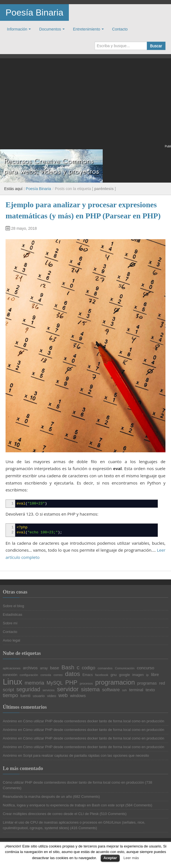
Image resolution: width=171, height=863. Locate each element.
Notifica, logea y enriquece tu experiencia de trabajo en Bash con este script (63, 805)
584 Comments (139, 805)
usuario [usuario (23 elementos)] (39, 696)
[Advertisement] (85, 105)
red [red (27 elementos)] (162, 683)
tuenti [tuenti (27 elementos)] (26, 696)
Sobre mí (10, 623)
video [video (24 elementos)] (51, 696)
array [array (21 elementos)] (44, 668)
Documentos (50, 29)
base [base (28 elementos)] (54, 668)
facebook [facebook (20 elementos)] (101, 675)
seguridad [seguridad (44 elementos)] (28, 689)
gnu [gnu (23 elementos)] (113, 675)
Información (17, 29)
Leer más (131, 858)
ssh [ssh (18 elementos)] (124, 690)
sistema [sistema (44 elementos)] (90, 689)
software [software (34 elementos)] (111, 690)
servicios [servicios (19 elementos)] (48, 690)
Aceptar (110, 858)
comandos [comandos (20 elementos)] (105, 668)
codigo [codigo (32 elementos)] (88, 667)
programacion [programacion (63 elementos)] (115, 682)
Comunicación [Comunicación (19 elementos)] (125, 668)
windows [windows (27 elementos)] (78, 696)
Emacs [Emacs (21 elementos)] (87, 675)
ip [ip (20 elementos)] (147, 675)
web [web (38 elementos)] (63, 695)
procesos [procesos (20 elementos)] (86, 683)
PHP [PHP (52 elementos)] (71, 682)
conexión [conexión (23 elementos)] (10, 675)
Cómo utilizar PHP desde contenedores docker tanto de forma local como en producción (93, 721)
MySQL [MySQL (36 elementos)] (55, 683)
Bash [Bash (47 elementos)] (68, 667)
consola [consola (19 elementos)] (46, 675)
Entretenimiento (86, 29)
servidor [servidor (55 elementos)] (68, 689)
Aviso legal (11, 640)
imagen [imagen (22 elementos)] (138, 675)
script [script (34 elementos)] (8, 690)
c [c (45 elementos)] (78, 667)
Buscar (156, 46)
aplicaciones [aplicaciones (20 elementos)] (12, 668)
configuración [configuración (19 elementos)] (29, 675)
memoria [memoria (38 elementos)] (34, 682)
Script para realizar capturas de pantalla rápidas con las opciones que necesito (86, 755)
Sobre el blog (13, 606)
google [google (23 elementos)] (124, 675)
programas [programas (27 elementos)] (147, 683)
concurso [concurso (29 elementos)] (145, 668)
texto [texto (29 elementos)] (150, 690)
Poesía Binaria (34, 12)
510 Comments (113, 814)
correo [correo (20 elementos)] (58, 675)
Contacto (120, 29)
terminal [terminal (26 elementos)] (136, 690)
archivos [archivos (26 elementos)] (30, 668)
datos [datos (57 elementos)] (72, 674)
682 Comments (86, 796)
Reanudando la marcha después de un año (37, 796)
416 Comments (83, 828)
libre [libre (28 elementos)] (155, 675)
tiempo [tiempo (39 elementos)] (10, 695)
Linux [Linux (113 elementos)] (12, 682)
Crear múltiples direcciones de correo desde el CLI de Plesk (51, 814)
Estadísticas (12, 614)
